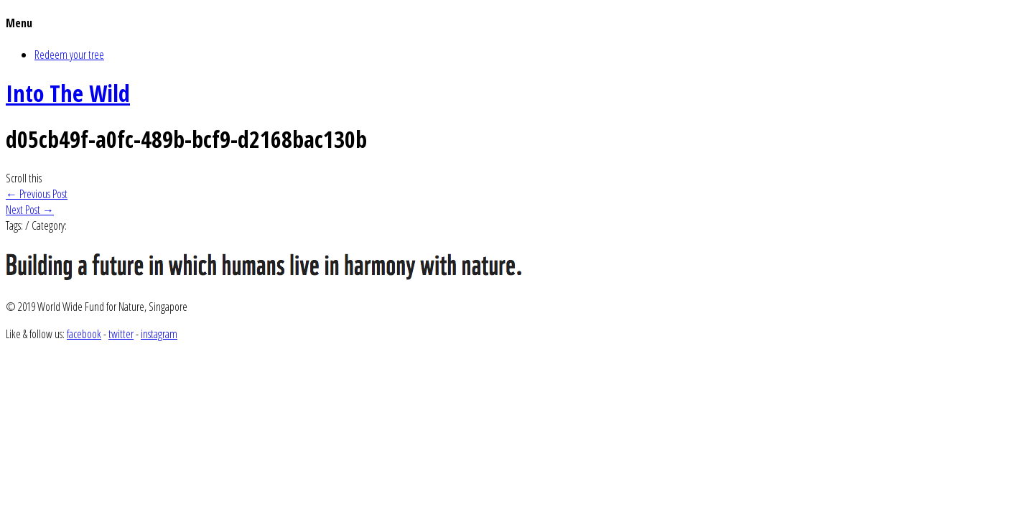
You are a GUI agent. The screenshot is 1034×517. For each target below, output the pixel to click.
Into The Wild (68, 93)
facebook (84, 334)
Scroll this (24, 178)
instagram (159, 334)
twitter (121, 334)
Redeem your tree (69, 54)
